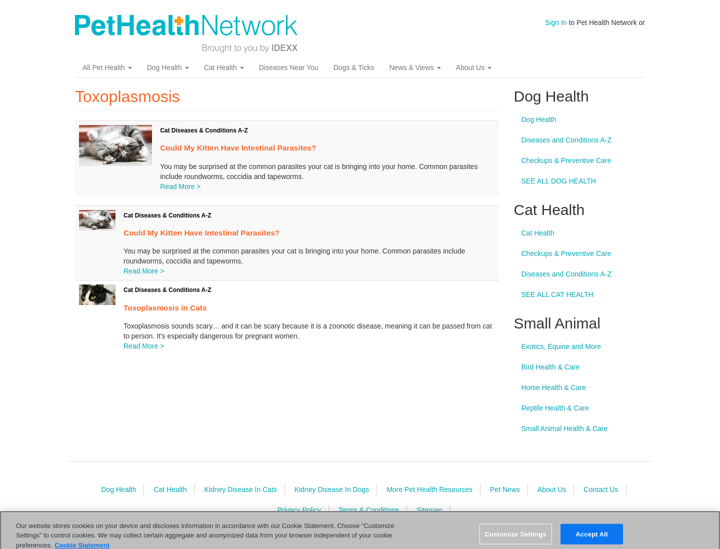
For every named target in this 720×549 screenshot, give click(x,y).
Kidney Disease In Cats (240, 490)
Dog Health (168, 68)
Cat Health (224, 68)
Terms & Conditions (368, 510)
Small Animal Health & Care (565, 428)
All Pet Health (107, 68)
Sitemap (429, 510)
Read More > (180, 186)
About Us (474, 68)
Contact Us (601, 490)
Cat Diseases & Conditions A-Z (204, 130)
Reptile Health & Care (555, 408)
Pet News (505, 490)
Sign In (556, 22)
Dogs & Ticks (354, 68)
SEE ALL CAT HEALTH (558, 294)
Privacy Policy (299, 510)
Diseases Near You (288, 68)
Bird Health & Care (551, 367)
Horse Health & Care (554, 388)
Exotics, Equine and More (562, 346)
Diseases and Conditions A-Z (567, 140)
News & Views (414, 68)
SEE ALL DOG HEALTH (559, 181)
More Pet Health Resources (429, 490)
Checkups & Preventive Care (567, 160)
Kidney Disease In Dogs (331, 490)
